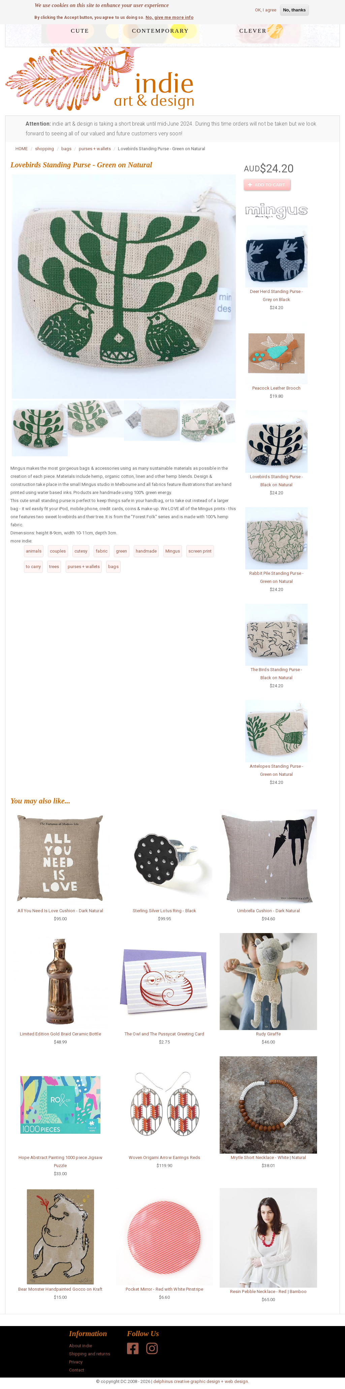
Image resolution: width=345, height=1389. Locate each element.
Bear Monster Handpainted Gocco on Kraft (60, 1289)
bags (66, 148)
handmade (146, 551)
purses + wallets (95, 148)
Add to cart (266, 184)
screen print (200, 551)
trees (54, 566)
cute (80, 29)
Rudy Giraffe (268, 1033)
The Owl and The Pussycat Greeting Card (164, 1033)
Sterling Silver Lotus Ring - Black (164, 910)
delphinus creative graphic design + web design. (201, 1381)
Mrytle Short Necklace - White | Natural (268, 1157)
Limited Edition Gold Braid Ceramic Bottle (60, 1033)
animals (33, 551)
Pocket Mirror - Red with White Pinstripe (164, 1289)
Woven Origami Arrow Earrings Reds (164, 1157)
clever (253, 29)
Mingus (172, 551)
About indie (80, 1345)
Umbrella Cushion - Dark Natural (268, 910)
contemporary (160, 29)
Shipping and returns (89, 1353)
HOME (21, 148)
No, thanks (294, 9)
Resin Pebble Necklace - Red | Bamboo (268, 1291)
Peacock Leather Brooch (276, 388)
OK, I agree (265, 9)
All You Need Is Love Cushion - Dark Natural (60, 910)
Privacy (76, 1361)
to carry (33, 566)
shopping (44, 148)
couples (58, 551)
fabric (101, 551)
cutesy (81, 551)
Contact (77, 1370)
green (121, 551)
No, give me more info (169, 17)
